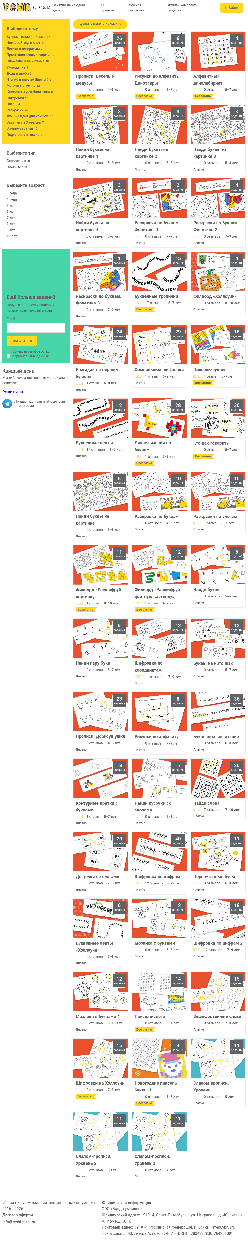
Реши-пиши (12, 392)
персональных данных (30, 356)
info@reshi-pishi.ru (18, 1222)
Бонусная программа (135, 7)
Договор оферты (17, 1215)
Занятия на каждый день (69, 7)
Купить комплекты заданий (183, 7)
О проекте (107, 7)
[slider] (79, 90)
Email (11, 319)
